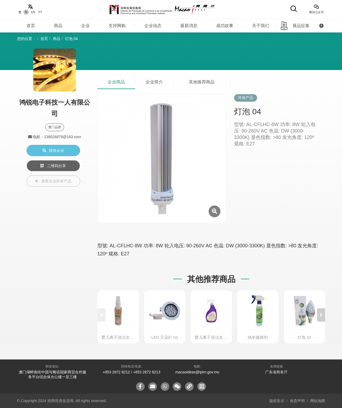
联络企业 (53, 150)
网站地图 (317, 401)
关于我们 (260, 25)
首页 (31, 25)
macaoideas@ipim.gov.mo (197, 372)
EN (33, 12)
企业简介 (154, 82)
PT (40, 12)
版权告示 (276, 401)
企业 (85, 25)
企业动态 (152, 25)
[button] (321, 315)
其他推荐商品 (202, 82)
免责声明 (297, 401)
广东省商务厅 (276, 372)
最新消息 (188, 25)
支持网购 (117, 25)
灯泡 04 (71, 38)
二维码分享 (53, 166)
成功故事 (224, 25)
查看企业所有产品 (53, 181)
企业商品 (116, 82)
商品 (58, 25)
